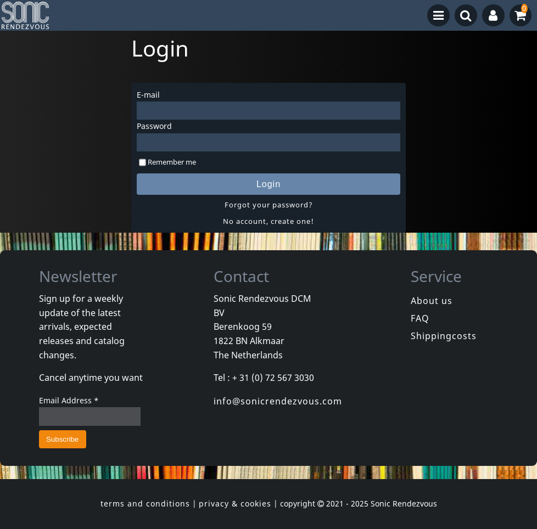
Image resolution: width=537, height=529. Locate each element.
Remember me (172, 162)
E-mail (148, 94)
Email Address (69, 400)
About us (431, 301)
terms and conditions (145, 503)
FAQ (420, 318)
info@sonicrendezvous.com (278, 401)
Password (154, 126)
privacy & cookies (235, 503)
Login (268, 184)
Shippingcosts (444, 336)
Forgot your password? (269, 205)
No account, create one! (268, 221)
